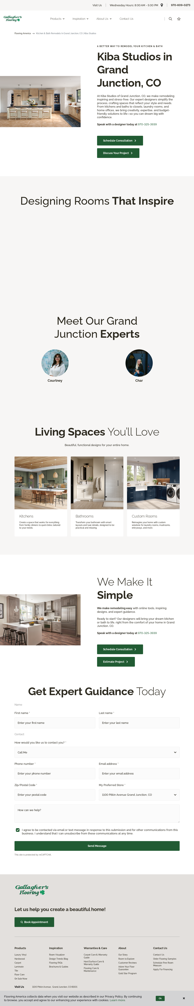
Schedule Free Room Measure (163, 964)
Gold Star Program (127, 973)
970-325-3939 (147, 124)
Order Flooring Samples (164, 959)
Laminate (19, 966)
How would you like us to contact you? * (40, 742)
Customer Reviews (127, 963)
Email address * (109, 763)
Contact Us (126, 18)
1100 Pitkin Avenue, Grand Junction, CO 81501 (54, 987)
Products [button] (57, 18)
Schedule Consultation (120, 140)
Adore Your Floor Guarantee (126, 968)
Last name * (106, 713)
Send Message (97, 845)
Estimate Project (116, 661)
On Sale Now (21, 978)
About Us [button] (104, 18)
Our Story (123, 955)
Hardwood (20, 959)
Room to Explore (126, 959)
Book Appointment (34, 922)
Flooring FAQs (55, 963)
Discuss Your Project (118, 153)
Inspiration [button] (81, 18)
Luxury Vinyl (20, 955)
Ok (160, 998)
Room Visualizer (57, 955)
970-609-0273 (180, 5)
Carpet (18, 963)
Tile (16, 970)
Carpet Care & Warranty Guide (95, 956)
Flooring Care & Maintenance (91, 969)
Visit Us (97, 5)
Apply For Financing (163, 969)
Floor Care (20, 974)
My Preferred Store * (112, 785)
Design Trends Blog (58, 959)
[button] (170, 19)
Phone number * (25, 763)
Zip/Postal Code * (26, 785)
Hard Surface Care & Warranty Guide (94, 962)
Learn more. (118, 1000)
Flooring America (23, 33)
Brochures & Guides (58, 966)
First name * (22, 713)
